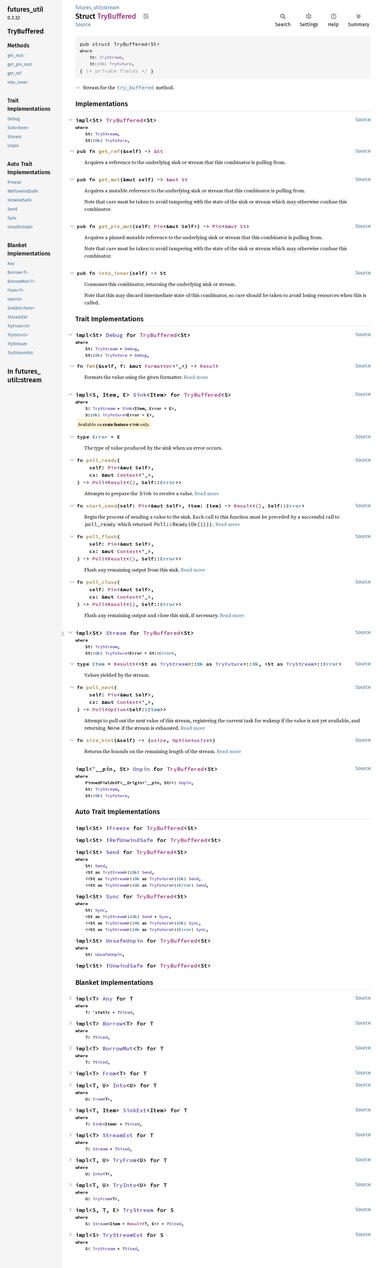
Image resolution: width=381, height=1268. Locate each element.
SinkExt (134, 1110)
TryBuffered (124, 120)
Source (83, 24)
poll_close (101, 582)
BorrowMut (117, 1048)
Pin (158, 226)
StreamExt (117, 1135)
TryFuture (120, 63)
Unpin (141, 768)
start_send (101, 506)
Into (119, 1085)
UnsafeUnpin (124, 940)
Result (209, 366)
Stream (116, 632)
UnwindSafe (126, 965)
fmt (90, 366)
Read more (196, 377)
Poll (98, 482)
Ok (101, 63)
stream (111, 7)
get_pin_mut (115, 226)
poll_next (100, 687)
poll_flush (101, 536)
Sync (112, 896)
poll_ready (101, 460)
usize (158, 740)
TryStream (110, 57)
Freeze (119, 828)
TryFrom (124, 1160)
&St (158, 151)
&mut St (177, 179)
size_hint (100, 740)
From (109, 1073)
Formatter (158, 366)
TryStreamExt (122, 1234)
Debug (114, 335)
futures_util (88, 7)
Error (100, 437)
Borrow (112, 1023)
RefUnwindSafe (131, 840)
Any (107, 998)
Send (112, 852)
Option (117, 709)
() (132, 482)
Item (98, 664)
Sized (126, 1012)
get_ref (109, 151)
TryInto (124, 1185)
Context (127, 475)
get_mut (109, 179)
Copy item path (146, 16)
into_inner (113, 273)
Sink (139, 394)
